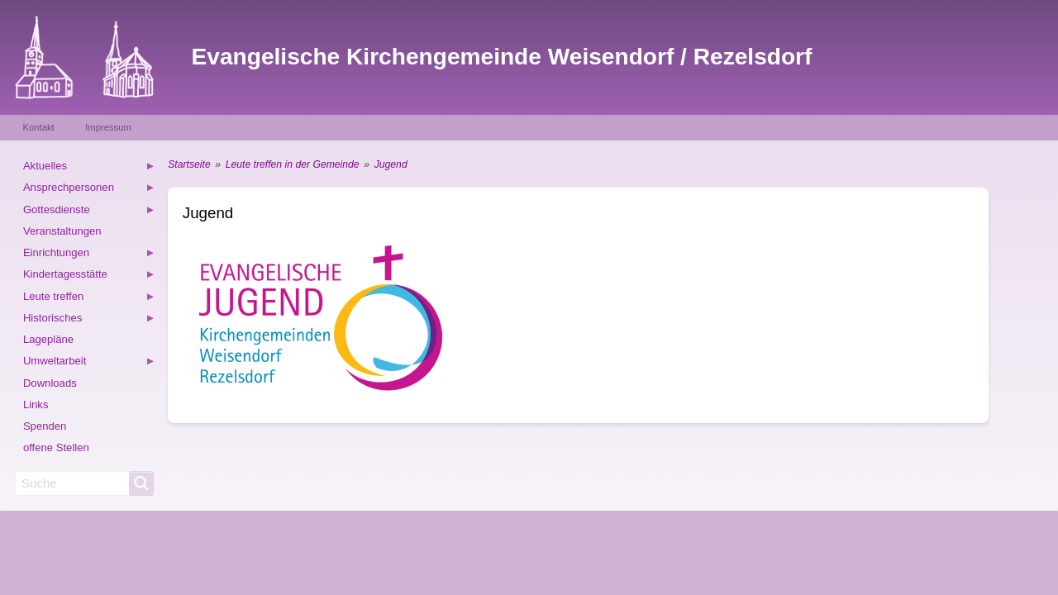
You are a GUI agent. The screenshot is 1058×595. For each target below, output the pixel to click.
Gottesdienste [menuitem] (89, 212)
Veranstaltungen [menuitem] (62, 231)
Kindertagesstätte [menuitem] (89, 276)
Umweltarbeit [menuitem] (89, 363)
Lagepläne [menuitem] (48, 339)
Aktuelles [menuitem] (89, 168)
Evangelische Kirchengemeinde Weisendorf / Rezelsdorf (502, 56)
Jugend (390, 164)
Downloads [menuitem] (50, 383)
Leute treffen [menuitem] (89, 298)
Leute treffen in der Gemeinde (293, 164)
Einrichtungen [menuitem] (89, 255)
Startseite (189, 164)
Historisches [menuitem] (89, 320)
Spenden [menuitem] (45, 426)
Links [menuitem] (36, 404)
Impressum (108, 127)
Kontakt (39, 127)
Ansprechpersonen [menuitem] (89, 189)
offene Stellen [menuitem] (56, 447)
